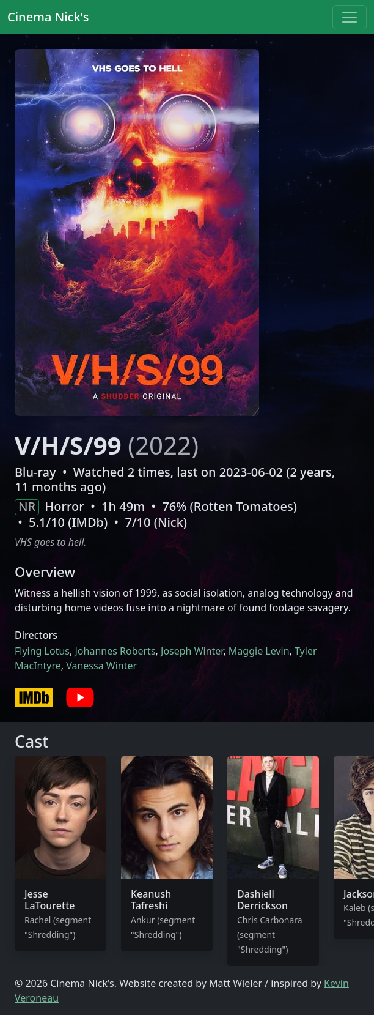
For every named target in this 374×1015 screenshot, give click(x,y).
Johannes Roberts (115, 651)
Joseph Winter (192, 651)
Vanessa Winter (101, 665)
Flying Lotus (42, 651)
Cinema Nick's (48, 17)
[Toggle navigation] (349, 17)
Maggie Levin (259, 651)
